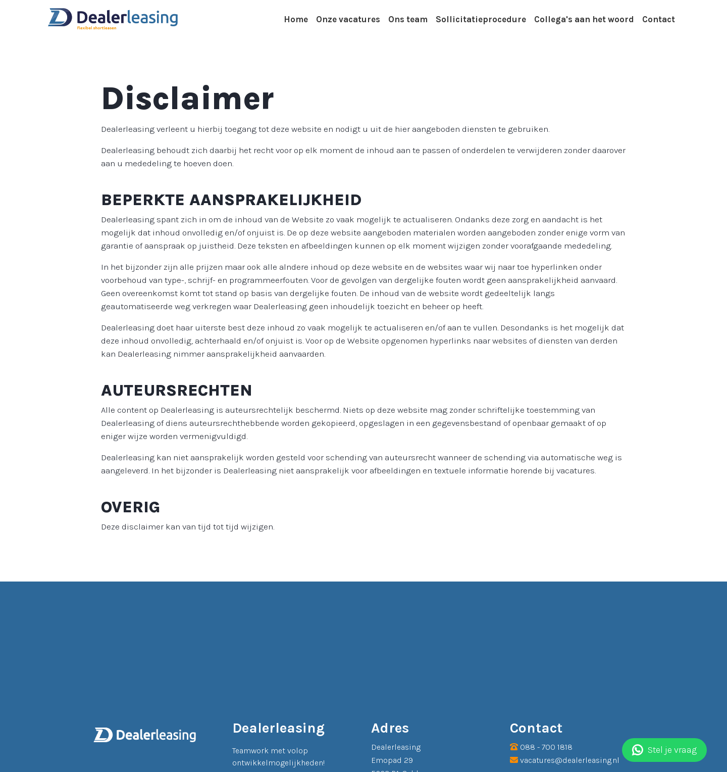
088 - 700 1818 (546, 747)
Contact (658, 19)
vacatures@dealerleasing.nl (569, 760)
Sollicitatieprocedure (481, 19)
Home (296, 19)
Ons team (408, 19)
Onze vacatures (348, 19)
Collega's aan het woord (584, 19)
